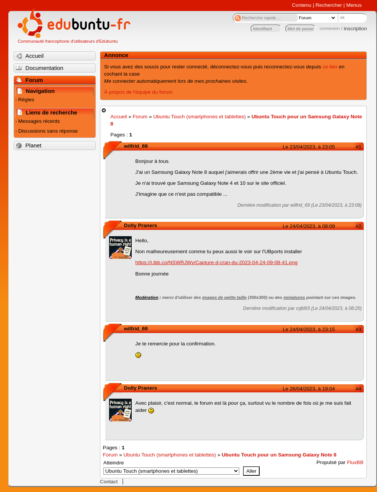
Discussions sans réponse (48, 131)
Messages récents (39, 121)
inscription (355, 28)
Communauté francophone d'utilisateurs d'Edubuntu (68, 41)
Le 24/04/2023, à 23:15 (309, 329)
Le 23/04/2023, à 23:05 (309, 147)
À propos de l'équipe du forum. (139, 92)
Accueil (119, 116)
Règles (26, 99)
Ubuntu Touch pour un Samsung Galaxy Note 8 (279, 455)
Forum (140, 116)
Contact (109, 481)
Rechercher (328, 5)
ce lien (330, 67)
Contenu (301, 5)
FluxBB (355, 462)
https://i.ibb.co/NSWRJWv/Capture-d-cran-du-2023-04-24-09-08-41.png (216, 262)
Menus (354, 5)
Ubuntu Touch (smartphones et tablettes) (199, 116)
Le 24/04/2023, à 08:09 (309, 226)
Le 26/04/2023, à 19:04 (309, 388)
